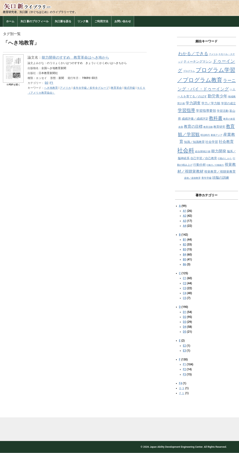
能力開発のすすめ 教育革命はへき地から (75, 57)
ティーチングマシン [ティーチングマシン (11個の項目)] (197, 61)
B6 (184, 264)
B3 (184, 249)
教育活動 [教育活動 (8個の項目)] (208, 127)
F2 (184, 369)
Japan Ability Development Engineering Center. (176, 446)
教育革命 (116, 87)
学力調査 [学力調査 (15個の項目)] (193, 103)
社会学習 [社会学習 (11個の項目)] (211, 142)
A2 (184, 215)
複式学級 (129, 87)
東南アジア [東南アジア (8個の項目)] (216, 135)
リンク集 (82, 21)
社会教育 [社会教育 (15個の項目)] (226, 141)
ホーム (10, 21)
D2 (46, 82)
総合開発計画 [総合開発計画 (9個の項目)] (202, 151)
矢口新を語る (63, 21)
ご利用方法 (101, 21)
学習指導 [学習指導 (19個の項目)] (186, 110)
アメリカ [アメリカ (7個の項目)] (213, 54)
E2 (184, 345)
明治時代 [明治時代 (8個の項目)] (205, 135)
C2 (184, 283)
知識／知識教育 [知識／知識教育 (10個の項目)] (194, 142)
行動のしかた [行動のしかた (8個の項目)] (225, 158)
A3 (184, 220)
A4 (184, 225)
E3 (184, 350)
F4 (180, 383)
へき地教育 (51, 87)
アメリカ (65, 87)
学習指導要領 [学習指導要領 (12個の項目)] (206, 111)
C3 (184, 288)
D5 (184, 331)
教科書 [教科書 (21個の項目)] (215, 118)
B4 (184, 254)
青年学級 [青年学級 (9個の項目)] (206, 177)
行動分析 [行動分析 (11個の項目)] (199, 165)
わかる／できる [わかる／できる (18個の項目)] (193, 53)
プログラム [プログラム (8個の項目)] (189, 71)
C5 (184, 298)
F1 (51, 82)
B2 (184, 244)
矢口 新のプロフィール (34, 21)
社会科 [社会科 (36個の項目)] (185, 150)
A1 (184, 210)
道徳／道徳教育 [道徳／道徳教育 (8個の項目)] (192, 178)
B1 (184, 239)
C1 (184, 278)
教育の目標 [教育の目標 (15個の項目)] (193, 126)
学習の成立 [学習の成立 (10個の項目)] (228, 103)
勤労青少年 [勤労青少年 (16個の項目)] (217, 96)
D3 (184, 321)
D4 (184, 326)
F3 (184, 374)
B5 (184, 259)
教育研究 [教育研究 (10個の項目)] (219, 127)
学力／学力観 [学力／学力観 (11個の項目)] (210, 103)
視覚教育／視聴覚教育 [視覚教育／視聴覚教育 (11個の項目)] (220, 171)
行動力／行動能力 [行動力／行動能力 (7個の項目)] (215, 165)
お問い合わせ (122, 21)
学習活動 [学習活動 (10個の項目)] (223, 111)
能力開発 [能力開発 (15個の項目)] (218, 151)
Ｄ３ (181, 388)
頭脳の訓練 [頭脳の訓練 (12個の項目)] (220, 178)
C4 (184, 293)
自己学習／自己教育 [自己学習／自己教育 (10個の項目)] (203, 158)
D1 (184, 312)
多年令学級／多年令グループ (91, 87)
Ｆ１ (181, 393)
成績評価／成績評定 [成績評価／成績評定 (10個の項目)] (195, 118)
